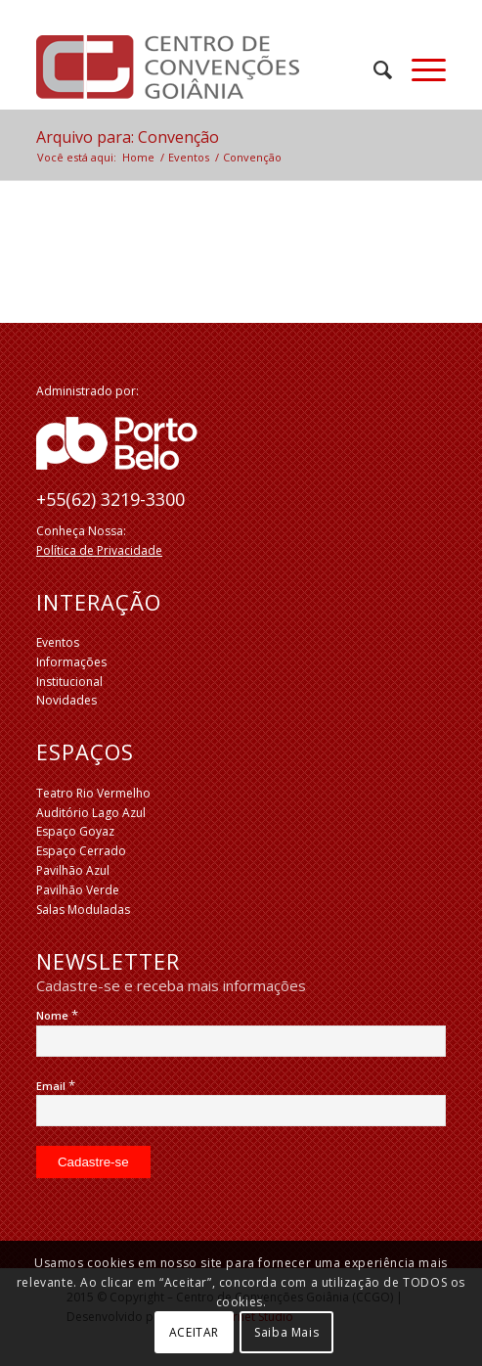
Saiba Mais (286, 1332)
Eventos (57, 642)
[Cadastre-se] (93, 1162)
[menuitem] (373, 69)
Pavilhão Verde (77, 890)
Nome (57, 1015)
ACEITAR (194, 1332)
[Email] (241, 1110)
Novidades (66, 700)
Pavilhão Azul (73, 870)
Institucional (69, 681)
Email (55, 1085)
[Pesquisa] (373, 69)
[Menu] (419, 69)
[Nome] (241, 1041)
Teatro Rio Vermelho (93, 793)
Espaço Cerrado (81, 850)
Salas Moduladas (83, 909)
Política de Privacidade (99, 550)
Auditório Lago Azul (91, 812)
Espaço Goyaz (75, 831)
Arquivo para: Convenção (127, 137)
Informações (71, 662)
